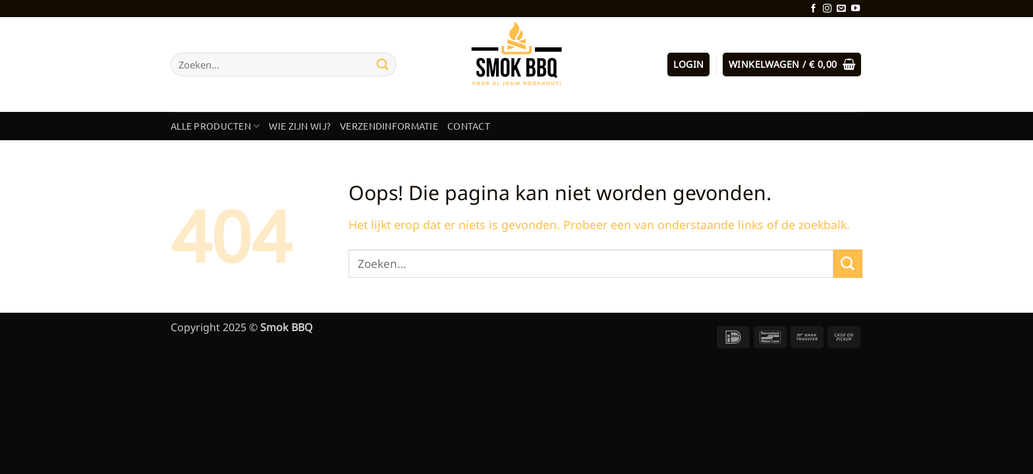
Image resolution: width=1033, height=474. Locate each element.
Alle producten (215, 126)
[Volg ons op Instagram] (827, 9)
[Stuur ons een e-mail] (841, 9)
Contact (468, 126)
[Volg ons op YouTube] (855, 9)
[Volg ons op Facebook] (813, 9)
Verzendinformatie (389, 126)
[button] (688, 64)
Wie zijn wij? (300, 126)
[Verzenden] (382, 64)
